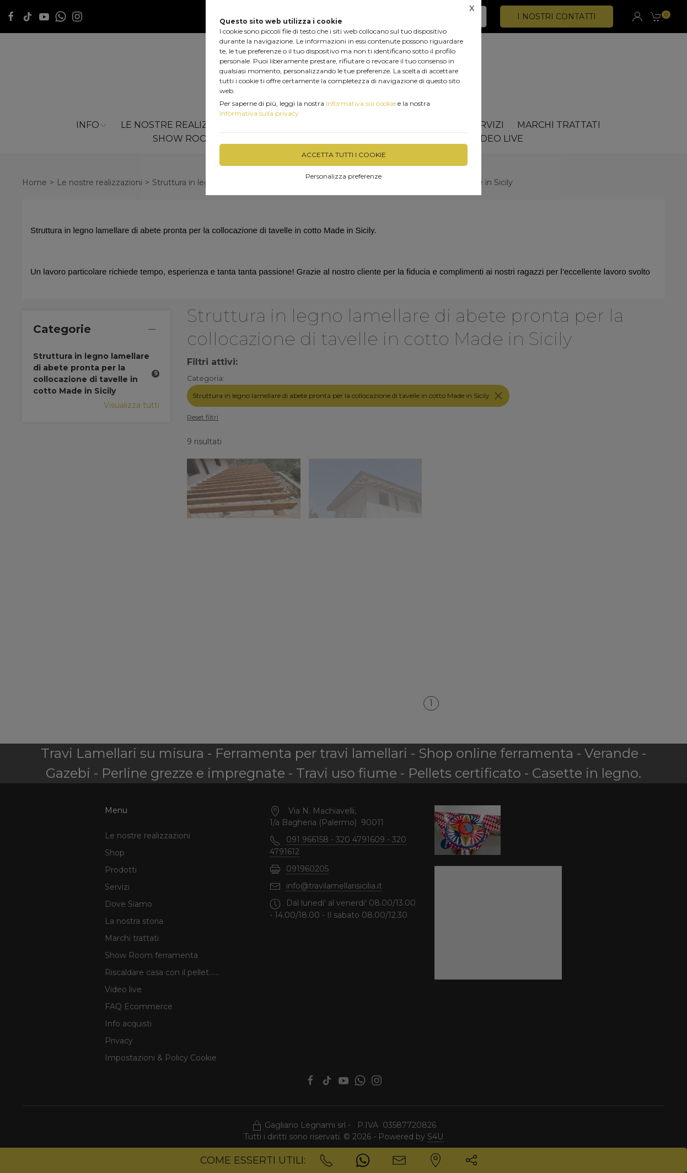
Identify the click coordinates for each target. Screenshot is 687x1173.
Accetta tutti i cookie (344, 154)
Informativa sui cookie (361, 103)
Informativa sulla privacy (259, 113)
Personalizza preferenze (343, 176)
